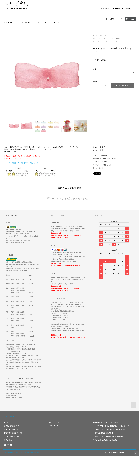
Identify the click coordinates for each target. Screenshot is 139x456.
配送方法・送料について (12, 429)
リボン (95, 35)
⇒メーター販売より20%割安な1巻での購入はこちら (22, 163)
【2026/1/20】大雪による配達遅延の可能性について (111, 426)
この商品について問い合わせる (103, 165)
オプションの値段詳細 (100, 155)
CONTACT (54, 23)
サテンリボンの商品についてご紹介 (105, 440)
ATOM (55, 426)
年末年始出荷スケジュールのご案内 (105, 422)
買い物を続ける (98, 168)
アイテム (130, 19)
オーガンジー (102, 35)
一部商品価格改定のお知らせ (103, 433)
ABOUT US (24, 23)
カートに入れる (122, 85)
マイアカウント (113, 19)
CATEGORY (9, 23)
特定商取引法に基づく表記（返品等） (105, 158)
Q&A (44, 23)
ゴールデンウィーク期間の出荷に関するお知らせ (110, 429)
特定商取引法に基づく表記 (13, 433)
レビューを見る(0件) (99, 147)
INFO (36, 23)
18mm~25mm (113, 41)
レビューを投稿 (98, 150)
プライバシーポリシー (11, 436)
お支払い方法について (11, 426)
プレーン (110, 38)
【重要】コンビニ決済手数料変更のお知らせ (108, 436)
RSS (50, 426)
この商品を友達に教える (101, 162)
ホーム (6, 422)
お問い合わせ (8, 440)
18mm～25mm (119, 38)
